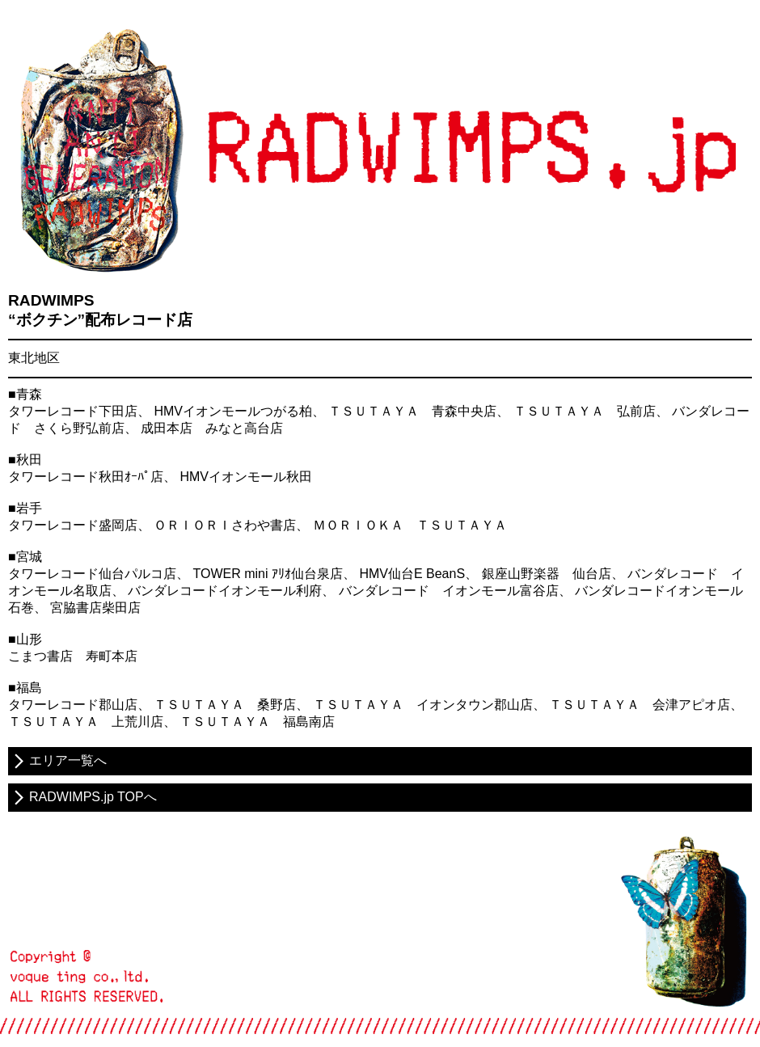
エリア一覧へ (68, 760)
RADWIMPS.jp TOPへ (93, 797)
